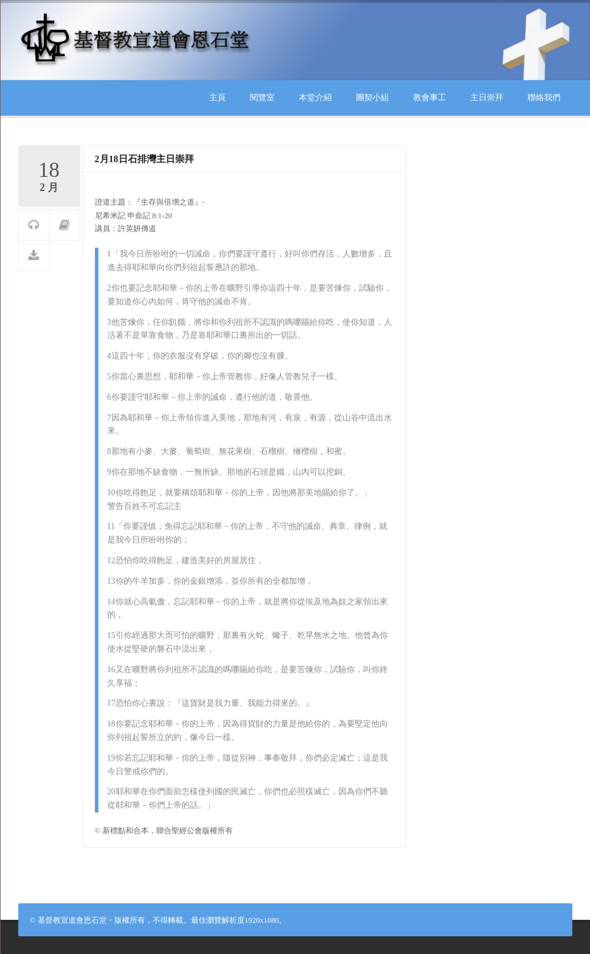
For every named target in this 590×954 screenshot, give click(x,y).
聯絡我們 (544, 97)
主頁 (217, 97)
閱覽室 (262, 97)
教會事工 (429, 97)
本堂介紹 (315, 97)
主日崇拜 (486, 97)
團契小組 (372, 97)
